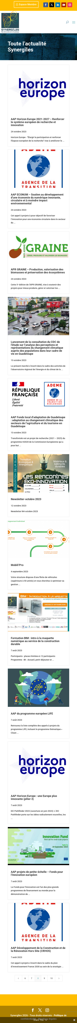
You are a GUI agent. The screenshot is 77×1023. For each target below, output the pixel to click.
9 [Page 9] (44, 978)
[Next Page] (59, 978)
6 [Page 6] (25, 978)
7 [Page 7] (31, 978)
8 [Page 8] (38, 978)
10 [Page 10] (51, 978)
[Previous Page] (18, 978)
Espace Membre (28, 4)
